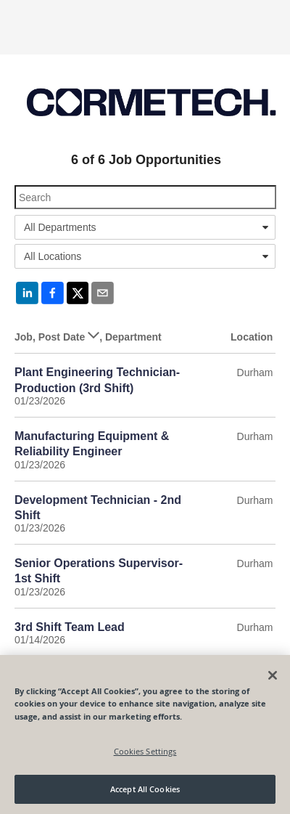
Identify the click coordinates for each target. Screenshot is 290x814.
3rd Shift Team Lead (69, 627)
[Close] (273, 675)
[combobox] (145, 227)
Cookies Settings (145, 751)
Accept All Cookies (145, 789)
